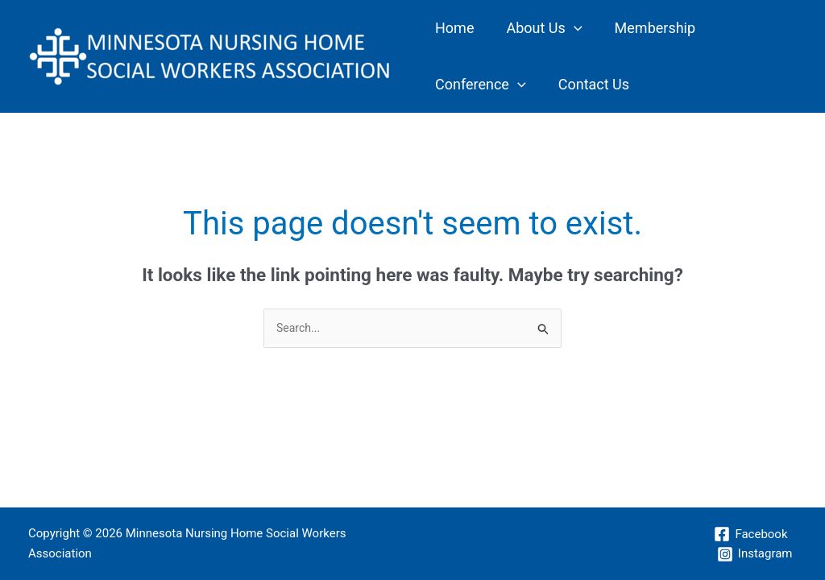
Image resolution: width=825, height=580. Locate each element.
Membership (615, 27)
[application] (549, 28)
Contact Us (462, 84)
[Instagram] (754, 554)
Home (446, 27)
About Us (520, 28)
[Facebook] (750, 534)
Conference (716, 28)
